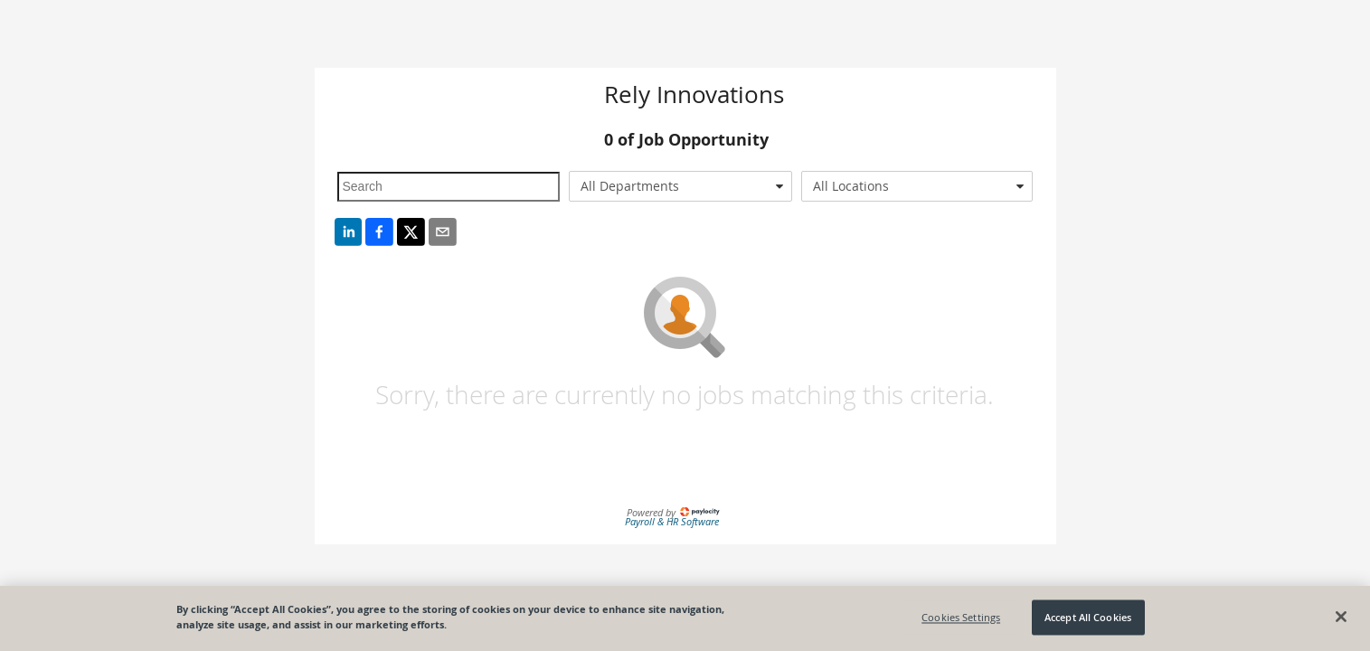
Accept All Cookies (1087, 617)
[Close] (1341, 617)
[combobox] (680, 186)
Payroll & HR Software (672, 521)
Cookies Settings (960, 617)
